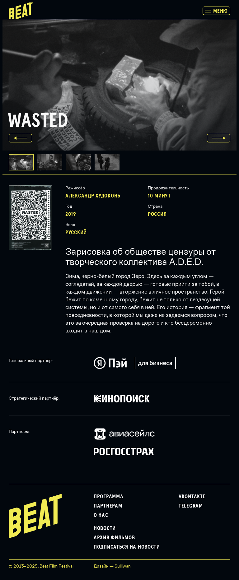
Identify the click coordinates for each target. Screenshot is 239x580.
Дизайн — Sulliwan (112, 566)
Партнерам (108, 506)
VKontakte (192, 496)
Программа (108, 496)
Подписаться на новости (127, 547)
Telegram (191, 506)
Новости (105, 528)
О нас (101, 515)
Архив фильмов (114, 538)
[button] (51, 162)
